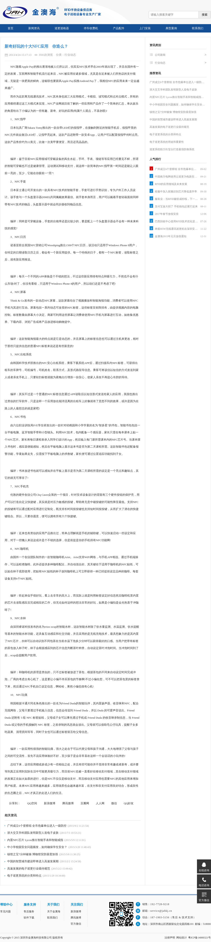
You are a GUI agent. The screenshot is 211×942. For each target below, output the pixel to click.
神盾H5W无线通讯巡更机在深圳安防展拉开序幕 (177, 228)
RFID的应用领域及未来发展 (171, 184)
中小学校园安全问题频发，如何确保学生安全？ (37, 847)
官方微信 (76, 923)
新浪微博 (49, 803)
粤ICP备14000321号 (199, 937)
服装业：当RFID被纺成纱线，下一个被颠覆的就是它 (177, 199)
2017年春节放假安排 (167, 213)
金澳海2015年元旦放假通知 (170, 236)
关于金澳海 (53, 911)
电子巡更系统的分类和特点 (24, 875)
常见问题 (5, 911)
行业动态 (180, 62)
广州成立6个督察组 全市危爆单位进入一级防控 (36, 825)
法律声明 (170, 937)
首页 (10, 28)
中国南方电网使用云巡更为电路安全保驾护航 (177, 176)
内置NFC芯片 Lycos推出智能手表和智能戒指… (177, 97)
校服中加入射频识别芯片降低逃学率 (176, 191)
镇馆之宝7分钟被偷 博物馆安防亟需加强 (32, 854)
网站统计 (181, 937)
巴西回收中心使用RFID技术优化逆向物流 (177, 221)
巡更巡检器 (62, 28)
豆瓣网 (84, 803)
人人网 (100, 803)
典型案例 (171, 28)
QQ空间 (32, 803)
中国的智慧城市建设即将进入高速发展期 (33, 861)
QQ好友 (129, 803)
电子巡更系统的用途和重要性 (167, 141)
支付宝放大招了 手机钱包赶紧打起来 (176, 206)
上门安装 (145, 28)
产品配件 (118, 28)
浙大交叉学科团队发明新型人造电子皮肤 (33, 832)
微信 (114, 803)
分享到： (14, 803)
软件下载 (29, 917)
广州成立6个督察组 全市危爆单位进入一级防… (177, 82)
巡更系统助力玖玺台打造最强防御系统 (172, 149)
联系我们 (197, 28)
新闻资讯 (34, 28)
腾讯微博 (68, 803)
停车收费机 (91, 28)
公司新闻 (180, 55)
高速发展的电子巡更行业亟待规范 (28, 868)
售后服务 (29, 911)
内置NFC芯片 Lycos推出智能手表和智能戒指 (35, 840)
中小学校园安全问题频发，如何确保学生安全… (177, 104)
